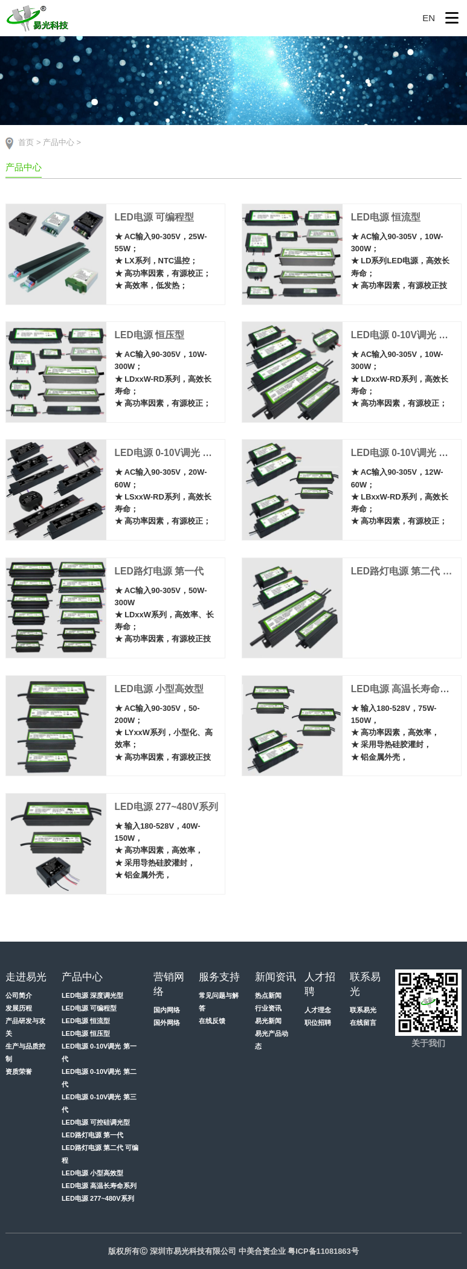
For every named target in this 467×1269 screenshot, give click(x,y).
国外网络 (166, 1022)
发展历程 (18, 1008)
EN (428, 18)
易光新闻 (268, 1020)
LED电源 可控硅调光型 (96, 1122)
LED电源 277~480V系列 (98, 1198)
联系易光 (363, 1010)
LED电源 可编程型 (89, 1008)
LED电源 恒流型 (86, 1020)
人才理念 (317, 1010)
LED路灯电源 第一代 (92, 1135)
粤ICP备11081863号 (323, 1251)
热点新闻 (268, 995)
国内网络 (166, 1010)
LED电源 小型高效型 (92, 1173)
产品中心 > (62, 142)
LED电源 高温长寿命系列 (99, 1185)
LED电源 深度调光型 (92, 995)
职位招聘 (317, 1022)
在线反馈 (212, 1020)
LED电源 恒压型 (86, 1033)
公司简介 (18, 995)
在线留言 (363, 1022)
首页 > (29, 142)
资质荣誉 (18, 1071)
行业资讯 (268, 1008)
